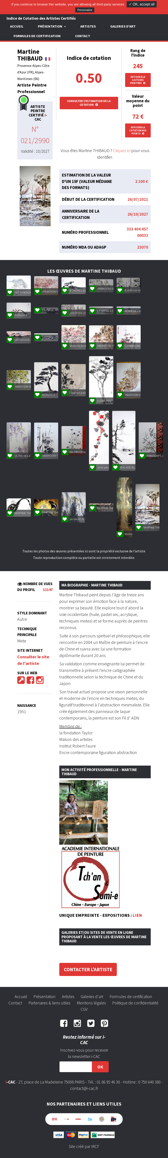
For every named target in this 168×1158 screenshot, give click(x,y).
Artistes (88, 26)
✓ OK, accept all (141, 4)
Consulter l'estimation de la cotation (89, 103)
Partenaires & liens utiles (49, 1002)
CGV (84, 1009)
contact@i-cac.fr (84, 1088)
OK (100, 1067)
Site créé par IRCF (84, 1146)
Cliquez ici (121, 150)
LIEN (137, 915)
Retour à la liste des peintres (137, 80)
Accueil (16, 26)
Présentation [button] (50, 26)
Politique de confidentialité (135, 1002)
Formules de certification (37, 36)
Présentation (44, 996)
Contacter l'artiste (88, 969)
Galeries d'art (123, 26)
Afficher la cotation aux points (137, 130)
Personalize (84, 10)
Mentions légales (91, 1002)
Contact (82, 36)
